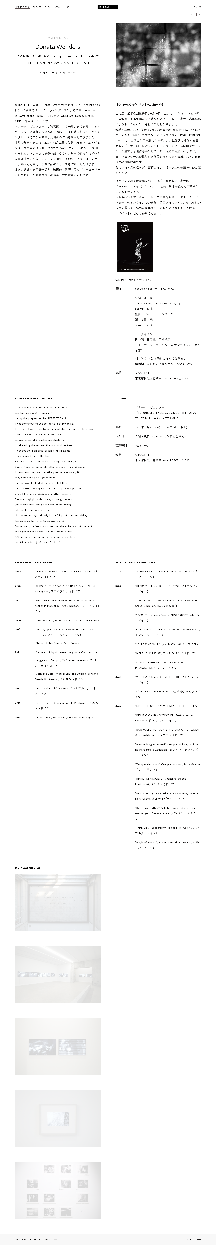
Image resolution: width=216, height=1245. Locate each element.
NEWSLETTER (51, 1239)
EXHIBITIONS (22, 7)
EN (191, 14)
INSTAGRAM (21, 1239)
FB (200, 7)
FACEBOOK (35, 1239)
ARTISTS (37, 7)
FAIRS (48, 7)
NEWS (57, 7)
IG (194, 7)
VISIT (67, 7)
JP (199, 14)
